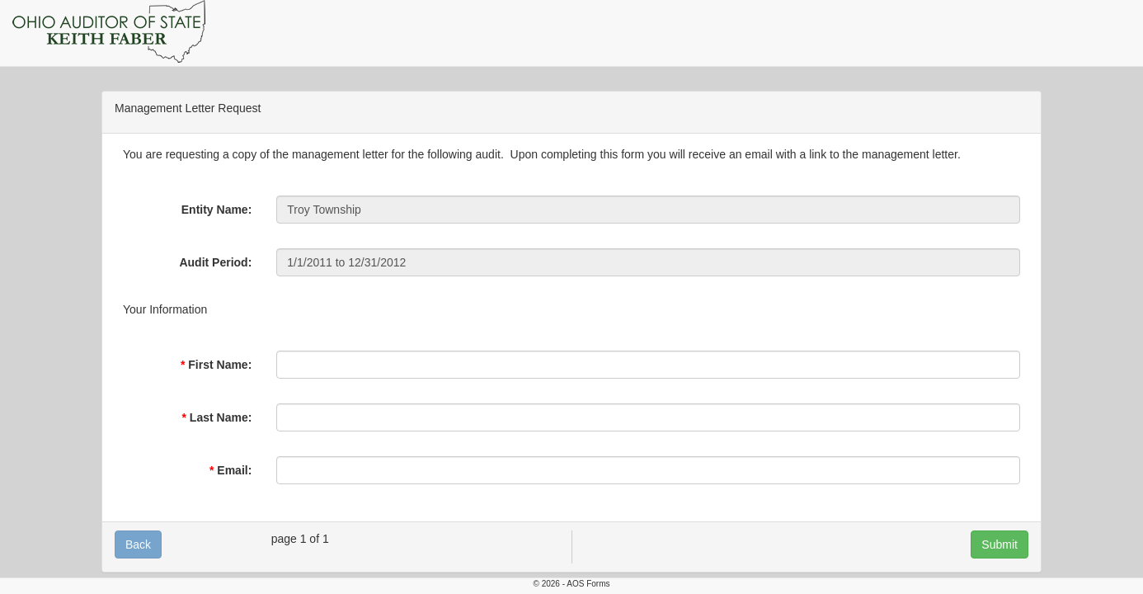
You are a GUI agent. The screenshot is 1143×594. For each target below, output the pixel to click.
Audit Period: (215, 262)
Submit (999, 544)
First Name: (220, 364)
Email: (234, 470)
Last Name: (221, 417)
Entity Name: (216, 209)
